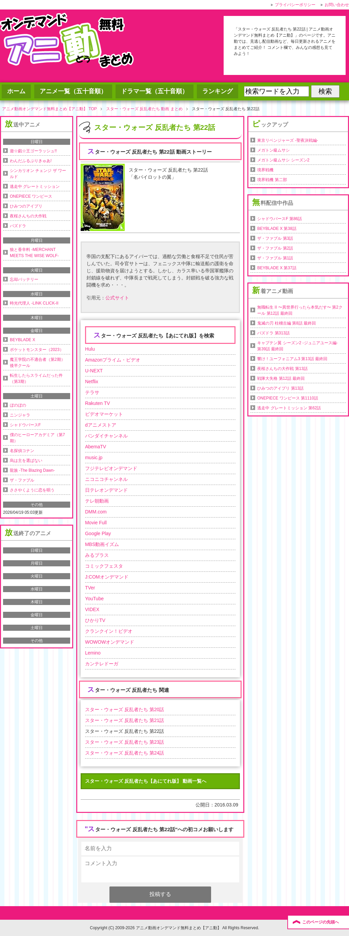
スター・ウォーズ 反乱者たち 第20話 (124, 709)
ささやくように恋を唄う (32, 490)
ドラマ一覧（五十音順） (154, 91)
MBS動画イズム (102, 544)
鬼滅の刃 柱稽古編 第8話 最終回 (286, 323)
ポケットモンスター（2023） (37, 349)
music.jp (93, 457)
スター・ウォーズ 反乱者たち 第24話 (124, 753)
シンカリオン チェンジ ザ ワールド (38, 173)
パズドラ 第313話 (273, 333)
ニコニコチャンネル (106, 479)
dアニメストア (100, 425)
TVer (90, 587)
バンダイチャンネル (106, 435)
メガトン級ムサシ (273, 150)
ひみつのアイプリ (26, 206)
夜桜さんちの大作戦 (28, 216)
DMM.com (96, 511)
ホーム (16, 91)
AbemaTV (95, 446)
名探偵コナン (22, 450)
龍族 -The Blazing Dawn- (32, 470)
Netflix (91, 381)
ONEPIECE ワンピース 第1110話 (287, 398)
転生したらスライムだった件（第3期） (36, 378)
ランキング (217, 91)
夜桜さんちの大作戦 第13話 (282, 368)
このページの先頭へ (320, 922)
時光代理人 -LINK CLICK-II (34, 303)
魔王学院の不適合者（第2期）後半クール (37, 362)
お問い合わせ (337, 4)
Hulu (90, 349)
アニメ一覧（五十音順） (73, 91)
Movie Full (96, 522)
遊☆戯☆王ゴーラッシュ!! (33, 151)
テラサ (92, 392)
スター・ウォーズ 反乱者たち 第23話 (124, 742)
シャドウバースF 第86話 (279, 218)
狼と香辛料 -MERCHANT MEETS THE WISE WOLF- (34, 252)
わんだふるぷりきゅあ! (31, 160)
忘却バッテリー (24, 279)
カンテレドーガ (101, 663)
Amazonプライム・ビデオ (112, 360)
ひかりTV (95, 620)
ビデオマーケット (104, 414)
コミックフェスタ (104, 566)
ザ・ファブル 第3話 (275, 238)
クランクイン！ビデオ (108, 631)
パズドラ (18, 225)
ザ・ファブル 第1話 (275, 258)
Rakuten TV (97, 403)
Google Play (98, 533)
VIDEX (92, 609)
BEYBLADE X (22, 339)
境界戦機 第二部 (272, 179)
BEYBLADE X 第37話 (276, 268)
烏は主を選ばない (26, 460)
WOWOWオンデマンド (109, 642)
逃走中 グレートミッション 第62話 (289, 408)
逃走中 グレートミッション (35, 186)
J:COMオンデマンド (106, 577)
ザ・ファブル (22, 480)
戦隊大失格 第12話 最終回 (281, 378)
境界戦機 (265, 170)
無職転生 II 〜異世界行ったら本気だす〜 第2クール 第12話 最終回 (299, 310)
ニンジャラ (20, 415)
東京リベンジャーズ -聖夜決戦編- (287, 140)
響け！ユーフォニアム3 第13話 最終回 (292, 358)
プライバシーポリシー (295, 4)
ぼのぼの (18, 405)
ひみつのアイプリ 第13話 (280, 388)
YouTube (94, 598)
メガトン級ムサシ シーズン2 (283, 160)
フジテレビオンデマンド (111, 468)
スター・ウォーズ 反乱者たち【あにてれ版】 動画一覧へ (145, 781)
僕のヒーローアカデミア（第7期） (37, 437)
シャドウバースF (25, 425)
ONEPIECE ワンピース (31, 196)
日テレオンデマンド (106, 490)
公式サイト (117, 297)
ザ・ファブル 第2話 (275, 248)
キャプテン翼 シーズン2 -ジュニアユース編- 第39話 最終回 (297, 345)
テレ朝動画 (97, 501)
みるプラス (97, 555)
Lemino (93, 653)
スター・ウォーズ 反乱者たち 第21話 (124, 720)
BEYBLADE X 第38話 (276, 228)
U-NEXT (94, 370)
